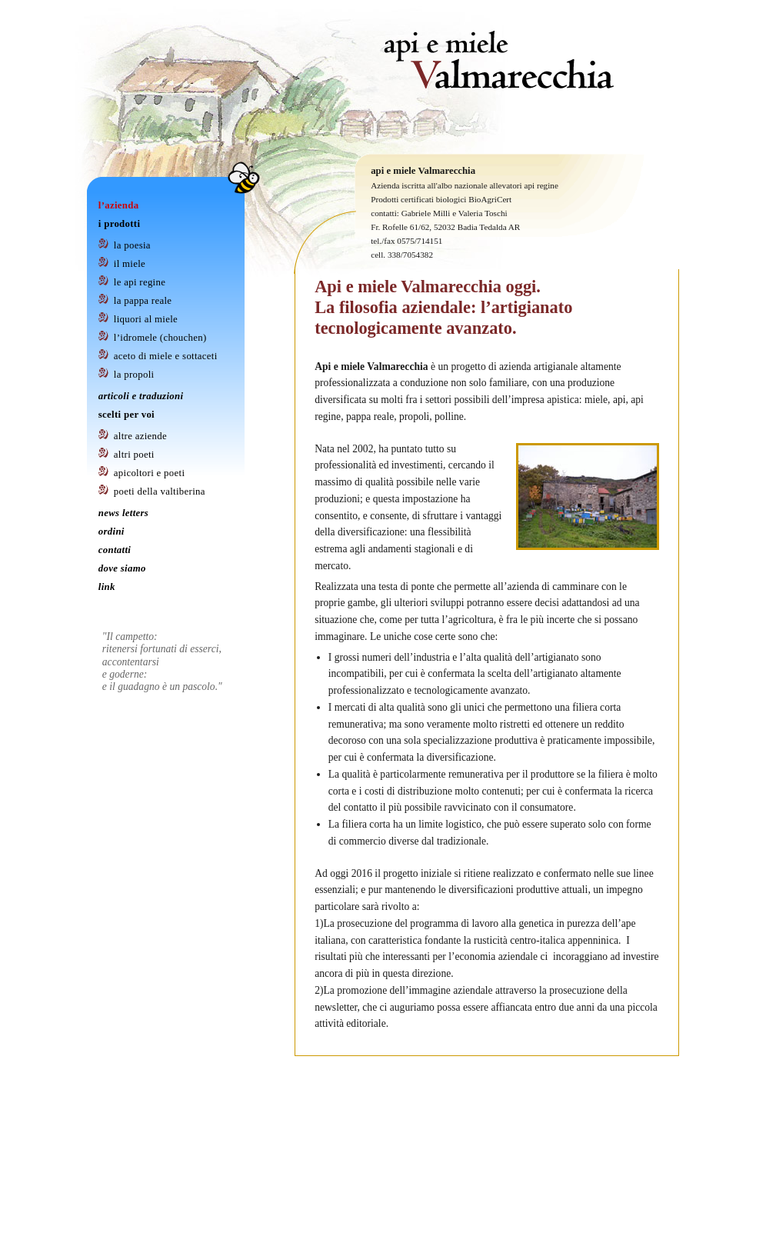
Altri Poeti (134, 454)
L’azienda (118, 205)
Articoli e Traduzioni (141, 396)
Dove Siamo (122, 568)
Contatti (114, 550)
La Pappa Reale (143, 300)
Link (106, 587)
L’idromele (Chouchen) (160, 337)
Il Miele (129, 263)
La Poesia (132, 245)
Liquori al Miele (146, 319)
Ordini (111, 531)
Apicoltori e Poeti (149, 473)
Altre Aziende (140, 436)
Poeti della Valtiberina (159, 491)
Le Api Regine (139, 282)
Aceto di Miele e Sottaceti (166, 356)
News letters (123, 513)
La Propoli (134, 374)
